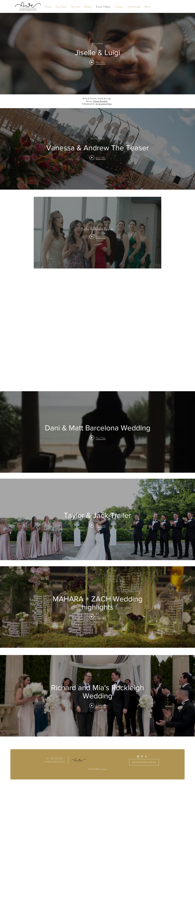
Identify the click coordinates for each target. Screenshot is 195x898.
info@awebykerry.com (54, 761)
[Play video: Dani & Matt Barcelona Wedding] (97, 437)
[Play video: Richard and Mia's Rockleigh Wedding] (97, 705)
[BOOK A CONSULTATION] (144, 762)
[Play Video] (97, 236)
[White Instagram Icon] (138, 756)
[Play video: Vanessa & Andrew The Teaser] (97, 157)
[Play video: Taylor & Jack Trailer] (97, 525)
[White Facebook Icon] (146, 756)
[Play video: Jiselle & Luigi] (97, 62)
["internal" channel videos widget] (97, 53)
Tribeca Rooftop (100, 101)
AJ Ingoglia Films (104, 104)
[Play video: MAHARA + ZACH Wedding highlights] (97, 616)
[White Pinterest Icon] (142, 756)
